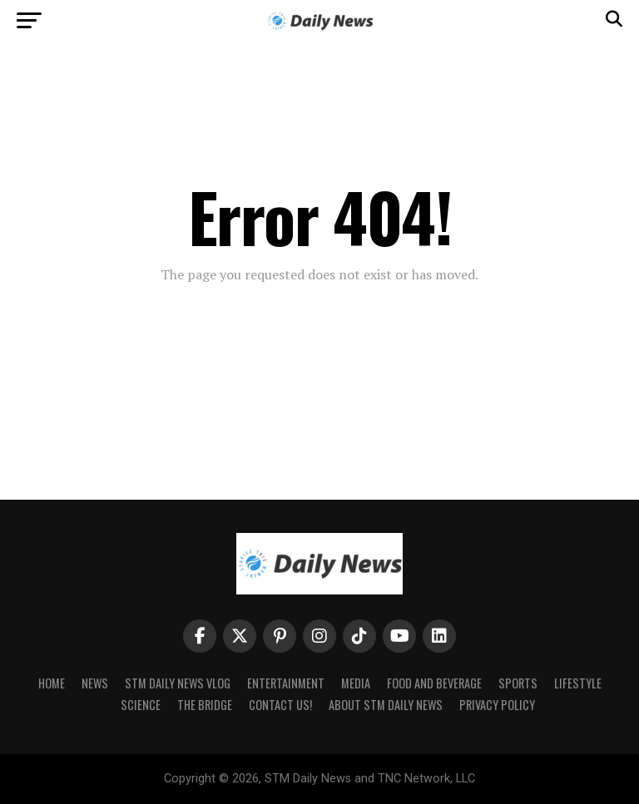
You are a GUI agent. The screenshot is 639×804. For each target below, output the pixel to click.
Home (51, 683)
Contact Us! (280, 704)
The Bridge (204, 704)
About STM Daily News (386, 704)
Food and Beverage (434, 683)
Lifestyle (578, 683)
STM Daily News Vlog (177, 683)
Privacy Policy (497, 704)
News (95, 683)
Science (141, 704)
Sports (517, 683)
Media (355, 683)
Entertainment (285, 683)
